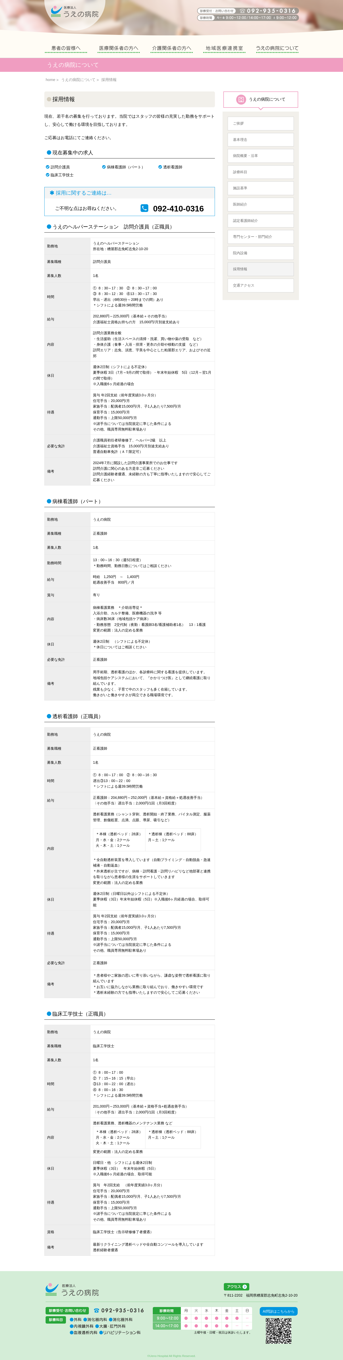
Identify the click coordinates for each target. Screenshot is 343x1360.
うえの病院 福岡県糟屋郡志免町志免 (74, 15)
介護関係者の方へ (171, 50)
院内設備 (240, 253)
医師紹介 (240, 204)
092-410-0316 (178, 208)
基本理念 (240, 140)
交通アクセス (243, 285)
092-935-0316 (117, 1310)
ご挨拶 (238, 123)
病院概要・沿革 (245, 156)
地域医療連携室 (224, 50)
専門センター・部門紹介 (252, 237)
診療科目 (240, 172)
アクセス (260, 1287)
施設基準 (240, 188)
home (51, 79)
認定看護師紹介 (245, 221)
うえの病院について (277, 50)
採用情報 (240, 269)
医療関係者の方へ (118, 50)
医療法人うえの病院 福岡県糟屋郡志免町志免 (72, 1289)
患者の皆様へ (66, 50)
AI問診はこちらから (279, 1311)
